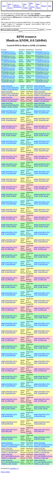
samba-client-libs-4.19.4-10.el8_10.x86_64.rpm (42, 225)
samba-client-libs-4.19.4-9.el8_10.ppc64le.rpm (42, 240)
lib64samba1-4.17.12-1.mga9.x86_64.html (8, 72)
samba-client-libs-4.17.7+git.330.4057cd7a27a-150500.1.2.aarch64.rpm (43, 444)
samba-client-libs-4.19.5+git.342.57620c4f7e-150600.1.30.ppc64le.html (10, 93)
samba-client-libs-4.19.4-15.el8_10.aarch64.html (9, 142)
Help (49, 6)
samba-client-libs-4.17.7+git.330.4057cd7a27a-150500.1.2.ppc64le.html (10, 450)
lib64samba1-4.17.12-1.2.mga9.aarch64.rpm (42, 53)
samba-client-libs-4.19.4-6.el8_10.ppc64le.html (9, 331)
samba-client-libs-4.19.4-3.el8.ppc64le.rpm (42, 423)
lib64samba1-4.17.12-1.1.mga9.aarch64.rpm (42, 60)
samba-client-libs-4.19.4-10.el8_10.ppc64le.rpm (42, 210)
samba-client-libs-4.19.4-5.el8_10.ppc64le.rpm (42, 362)
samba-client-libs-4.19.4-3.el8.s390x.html (9, 430)
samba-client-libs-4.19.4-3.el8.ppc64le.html (9, 423)
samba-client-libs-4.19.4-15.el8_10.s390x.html (9, 157)
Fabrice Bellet (5, 472)
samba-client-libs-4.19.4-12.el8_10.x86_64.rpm (42, 195)
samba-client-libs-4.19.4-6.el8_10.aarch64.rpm (42, 324)
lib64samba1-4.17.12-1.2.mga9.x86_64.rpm (42, 57)
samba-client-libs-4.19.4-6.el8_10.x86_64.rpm (42, 347)
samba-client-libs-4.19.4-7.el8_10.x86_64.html (9, 316)
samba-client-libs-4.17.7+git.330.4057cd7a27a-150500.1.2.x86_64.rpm (43, 462)
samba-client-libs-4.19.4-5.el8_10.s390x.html (9, 369)
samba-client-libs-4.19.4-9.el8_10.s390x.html (9, 248)
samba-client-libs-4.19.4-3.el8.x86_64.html (9, 438)
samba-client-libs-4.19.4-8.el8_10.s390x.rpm (42, 278)
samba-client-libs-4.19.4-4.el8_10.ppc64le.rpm (42, 392)
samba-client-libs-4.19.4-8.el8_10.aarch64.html (9, 263)
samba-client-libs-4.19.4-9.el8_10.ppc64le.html (9, 240)
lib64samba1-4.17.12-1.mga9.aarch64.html (8, 68)
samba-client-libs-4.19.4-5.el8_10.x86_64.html (9, 377)
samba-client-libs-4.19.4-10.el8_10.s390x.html (9, 218)
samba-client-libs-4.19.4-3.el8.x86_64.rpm (42, 438)
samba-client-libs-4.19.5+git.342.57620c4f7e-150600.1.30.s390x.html (10, 99)
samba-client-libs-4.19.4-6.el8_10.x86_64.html (9, 347)
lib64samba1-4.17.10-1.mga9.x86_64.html (8, 80)
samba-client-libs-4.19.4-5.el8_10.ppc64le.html (9, 362)
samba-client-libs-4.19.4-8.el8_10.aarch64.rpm (42, 263)
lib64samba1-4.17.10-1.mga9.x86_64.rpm (42, 80)
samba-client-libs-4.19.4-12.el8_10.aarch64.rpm (42, 172)
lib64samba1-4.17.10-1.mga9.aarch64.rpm (42, 76)
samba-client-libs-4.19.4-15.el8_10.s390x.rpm (42, 157)
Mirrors (44, 6)
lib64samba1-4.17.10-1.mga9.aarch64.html (8, 76)
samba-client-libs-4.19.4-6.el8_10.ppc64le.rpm (42, 331)
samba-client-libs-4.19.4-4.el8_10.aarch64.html (9, 385)
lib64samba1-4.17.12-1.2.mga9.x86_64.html (8, 57)
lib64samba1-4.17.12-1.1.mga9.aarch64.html (8, 60)
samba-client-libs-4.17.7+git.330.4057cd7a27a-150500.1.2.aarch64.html (10, 444)
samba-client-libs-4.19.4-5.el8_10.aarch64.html (9, 354)
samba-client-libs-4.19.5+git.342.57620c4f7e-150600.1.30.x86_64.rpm (43, 105)
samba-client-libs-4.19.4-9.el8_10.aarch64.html (9, 233)
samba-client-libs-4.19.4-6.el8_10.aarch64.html (9, 324)
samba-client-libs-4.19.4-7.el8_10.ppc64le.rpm (42, 301)
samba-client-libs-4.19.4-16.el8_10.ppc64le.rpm (42, 119)
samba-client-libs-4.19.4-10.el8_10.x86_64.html (9, 225)
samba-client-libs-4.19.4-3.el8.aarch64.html (9, 415)
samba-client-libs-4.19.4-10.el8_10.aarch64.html (9, 202)
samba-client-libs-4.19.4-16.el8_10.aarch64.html (9, 111)
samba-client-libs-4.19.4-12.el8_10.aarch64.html (9, 172)
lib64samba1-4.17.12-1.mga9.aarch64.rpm (42, 68)
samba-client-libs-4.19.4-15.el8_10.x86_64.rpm (42, 165)
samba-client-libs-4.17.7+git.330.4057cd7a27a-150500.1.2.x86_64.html (10, 462)
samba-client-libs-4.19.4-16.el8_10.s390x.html (9, 127)
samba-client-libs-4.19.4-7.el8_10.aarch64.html (9, 294)
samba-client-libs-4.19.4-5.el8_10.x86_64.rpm (42, 377)
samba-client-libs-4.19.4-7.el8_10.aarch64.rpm (42, 294)
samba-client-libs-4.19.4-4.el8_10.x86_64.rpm (42, 407)
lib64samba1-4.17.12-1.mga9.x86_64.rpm (42, 72)
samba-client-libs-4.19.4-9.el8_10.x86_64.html (9, 256)
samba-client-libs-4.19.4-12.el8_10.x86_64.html (9, 195)
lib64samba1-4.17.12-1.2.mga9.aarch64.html (8, 53)
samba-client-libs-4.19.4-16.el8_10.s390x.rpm (42, 127)
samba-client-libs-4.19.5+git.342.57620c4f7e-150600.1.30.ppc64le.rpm (43, 93)
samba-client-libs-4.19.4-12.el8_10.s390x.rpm (42, 187)
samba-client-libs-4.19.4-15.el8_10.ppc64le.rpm (42, 149)
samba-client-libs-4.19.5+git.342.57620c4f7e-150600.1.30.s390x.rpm (43, 99)
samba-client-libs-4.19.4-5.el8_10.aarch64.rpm (42, 354)
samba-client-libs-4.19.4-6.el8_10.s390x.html (9, 339)
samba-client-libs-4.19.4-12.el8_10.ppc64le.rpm (42, 180)
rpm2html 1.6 (14, 468)
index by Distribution (17, 6)
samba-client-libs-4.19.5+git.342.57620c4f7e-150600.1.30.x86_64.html (10, 105)
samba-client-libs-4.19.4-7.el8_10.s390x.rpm (42, 309)
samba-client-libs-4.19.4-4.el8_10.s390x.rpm (42, 400)
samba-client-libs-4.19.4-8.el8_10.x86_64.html (9, 286)
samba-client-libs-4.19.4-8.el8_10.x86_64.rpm (42, 286)
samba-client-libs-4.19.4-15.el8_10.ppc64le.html (9, 149)
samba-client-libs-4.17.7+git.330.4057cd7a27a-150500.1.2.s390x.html (10, 456)
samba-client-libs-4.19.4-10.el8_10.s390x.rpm (42, 218)
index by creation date (31, 5)
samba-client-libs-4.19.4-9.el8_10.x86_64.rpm (42, 256)
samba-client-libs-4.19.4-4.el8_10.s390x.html (9, 400)
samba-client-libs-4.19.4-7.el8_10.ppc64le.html (9, 301)
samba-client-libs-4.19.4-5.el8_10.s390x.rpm (42, 369)
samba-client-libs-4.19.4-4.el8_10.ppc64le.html (9, 392)
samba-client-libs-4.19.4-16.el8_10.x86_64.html (9, 134)
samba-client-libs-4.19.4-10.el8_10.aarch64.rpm (42, 202)
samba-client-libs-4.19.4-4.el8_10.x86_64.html (9, 407)
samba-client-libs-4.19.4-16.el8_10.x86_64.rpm (42, 134)
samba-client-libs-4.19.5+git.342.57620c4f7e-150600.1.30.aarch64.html (10, 87)
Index (4, 6)
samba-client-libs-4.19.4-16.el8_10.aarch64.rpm (42, 111)
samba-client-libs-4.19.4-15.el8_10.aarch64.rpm (42, 142)
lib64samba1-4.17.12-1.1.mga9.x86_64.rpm (42, 64)
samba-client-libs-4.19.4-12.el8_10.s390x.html (9, 187)
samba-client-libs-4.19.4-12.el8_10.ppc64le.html (9, 180)
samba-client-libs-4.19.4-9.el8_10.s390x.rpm (42, 248)
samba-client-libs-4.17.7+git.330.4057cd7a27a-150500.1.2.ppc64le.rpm (43, 450)
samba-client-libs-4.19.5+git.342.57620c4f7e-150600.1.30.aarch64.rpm (43, 87)
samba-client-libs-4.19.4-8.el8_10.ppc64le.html (9, 271)
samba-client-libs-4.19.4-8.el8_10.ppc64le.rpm (42, 271)
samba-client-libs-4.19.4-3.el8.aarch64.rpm (42, 415)
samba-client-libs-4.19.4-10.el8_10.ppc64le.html (9, 210)
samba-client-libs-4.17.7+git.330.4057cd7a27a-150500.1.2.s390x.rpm (43, 456)
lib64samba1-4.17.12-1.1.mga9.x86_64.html (8, 64)
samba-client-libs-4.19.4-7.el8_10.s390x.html (9, 309)
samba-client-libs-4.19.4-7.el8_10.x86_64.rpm (42, 316)
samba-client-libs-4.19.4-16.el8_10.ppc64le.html (9, 119)
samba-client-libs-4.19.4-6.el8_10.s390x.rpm (42, 339)
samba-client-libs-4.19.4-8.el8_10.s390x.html (9, 278)
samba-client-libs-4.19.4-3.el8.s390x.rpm (42, 430)
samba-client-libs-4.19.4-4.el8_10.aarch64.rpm (42, 385)
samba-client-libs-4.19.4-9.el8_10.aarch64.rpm (42, 233)
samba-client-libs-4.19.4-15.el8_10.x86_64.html (9, 165)
